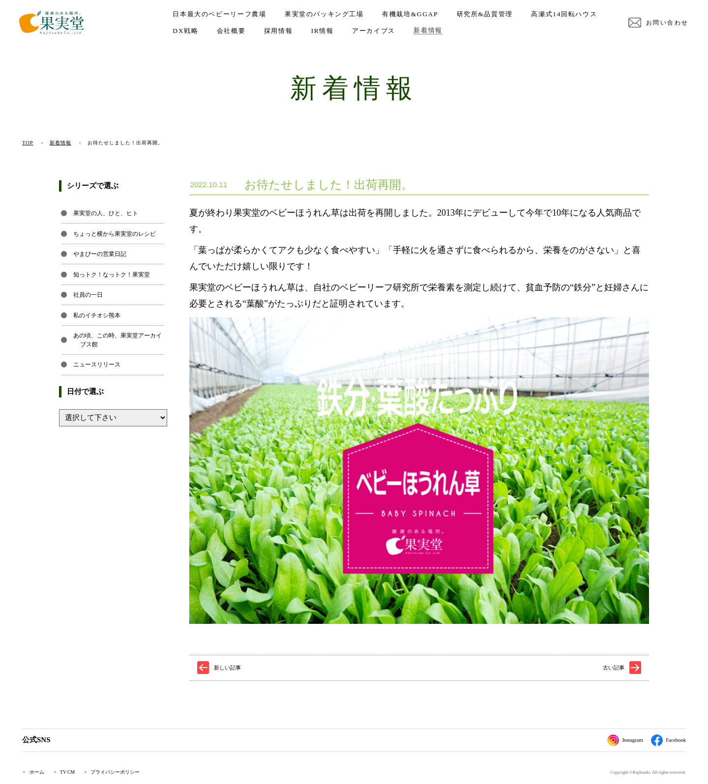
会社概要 (318, 33)
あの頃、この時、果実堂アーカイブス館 (117, 340)
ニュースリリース (96, 364)
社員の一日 (88, 294)
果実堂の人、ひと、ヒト (105, 213)
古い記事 (613, 668)
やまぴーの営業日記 (99, 254)
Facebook (667, 740)
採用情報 (365, 33)
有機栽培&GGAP (413, 17)
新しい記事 (227, 668)
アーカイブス (460, 33)
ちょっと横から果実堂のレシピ (114, 233)
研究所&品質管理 (487, 17)
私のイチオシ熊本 (96, 315)
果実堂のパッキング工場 (327, 17)
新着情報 (515, 33)
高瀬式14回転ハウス (208, 33)
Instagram (620, 740)
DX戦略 (272, 33)
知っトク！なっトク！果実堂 (111, 274)
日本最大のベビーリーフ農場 (222, 17)
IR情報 (409, 33)
